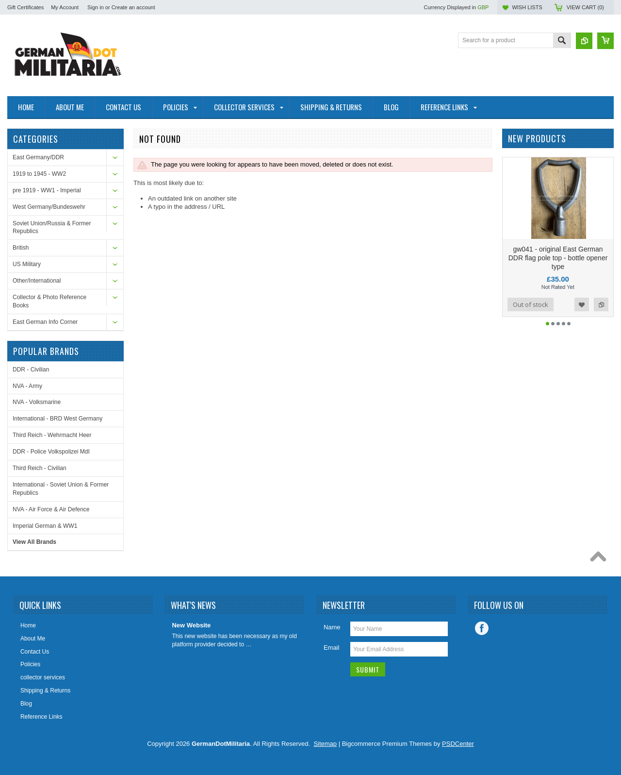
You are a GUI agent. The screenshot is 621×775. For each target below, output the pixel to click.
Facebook (482, 628)
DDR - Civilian (31, 369)
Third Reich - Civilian (39, 468)
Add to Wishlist (581, 304)
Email (332, 647)
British (21, 247)
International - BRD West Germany (57, 418)
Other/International (37, 280)
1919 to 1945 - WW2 (39, 173)
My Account (65, 7)
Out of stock (530, 304)
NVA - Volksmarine (37, 402)
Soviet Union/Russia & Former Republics (52, 227)
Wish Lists (527, 7)
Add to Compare (601, 304)
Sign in (95, 7)
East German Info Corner (45, 322)
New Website (191, 625)
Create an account (133, 7)
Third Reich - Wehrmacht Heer (52, 435)
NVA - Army (27, 386)
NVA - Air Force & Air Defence (51, 509)
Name (332, 627)
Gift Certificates (25, 7)
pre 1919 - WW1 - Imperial (47, 190)
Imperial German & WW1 (45, 525)
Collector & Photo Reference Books (49, 301)
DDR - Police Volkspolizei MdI (51, 451)
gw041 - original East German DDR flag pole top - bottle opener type (558, 257)
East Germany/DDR (38, 157)
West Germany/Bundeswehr (49, 206)
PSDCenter (458, 743)
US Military (27, 264)
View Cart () (585, 7)
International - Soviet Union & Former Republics (61, 488)
